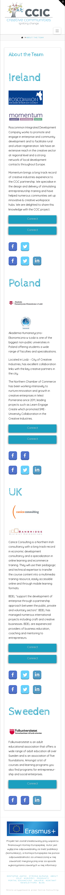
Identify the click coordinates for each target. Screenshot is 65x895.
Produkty (43, 878)
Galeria (39, 880)
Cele (19, 878)
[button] (57, 30)
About (54, 876)
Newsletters (29, 883)
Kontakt (51, 880)
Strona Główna (38, 876)
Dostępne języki (17, 876)
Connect (32, 218)
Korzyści (29, 878)
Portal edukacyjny (20, 880)
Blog (42, 883)
